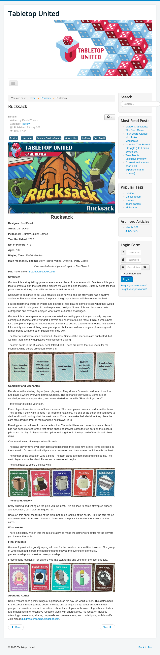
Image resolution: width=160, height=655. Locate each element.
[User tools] (109, 117)
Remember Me (132, 273)
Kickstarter (132, 207)
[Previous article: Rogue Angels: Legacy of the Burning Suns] (16, 627)
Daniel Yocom (134, 196)
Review (26, 123)
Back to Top (145, 647)
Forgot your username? (134, 285)
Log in (126, 279)
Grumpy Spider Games (49, 138)
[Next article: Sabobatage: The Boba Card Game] (107, 627)
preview (130, 200)
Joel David (99, 138)
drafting (86, 138)
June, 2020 (132, 230)
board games (133, 203)
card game (27, 138)
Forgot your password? (134, 289)
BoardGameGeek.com (42, 271)
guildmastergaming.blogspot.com (40, 618)
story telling (71, 138)
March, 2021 (133, 227)
